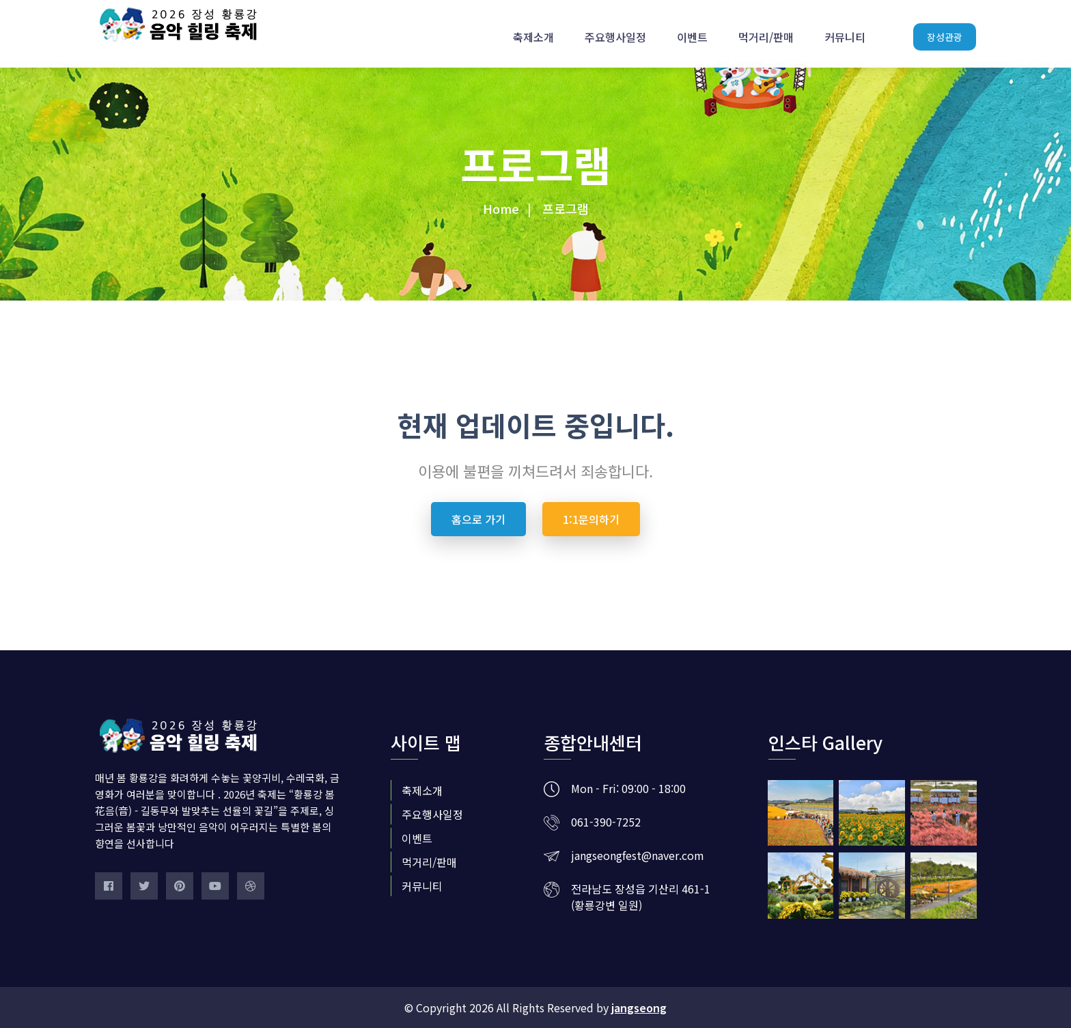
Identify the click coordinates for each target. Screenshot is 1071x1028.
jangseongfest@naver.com (637, 855)
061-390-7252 (606, 822)
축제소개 (533, 31)
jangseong (639, 1007)
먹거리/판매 (766, 31)
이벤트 (692, 31)
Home (501, 208)
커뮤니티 (844, 31)
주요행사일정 (615, 31)
